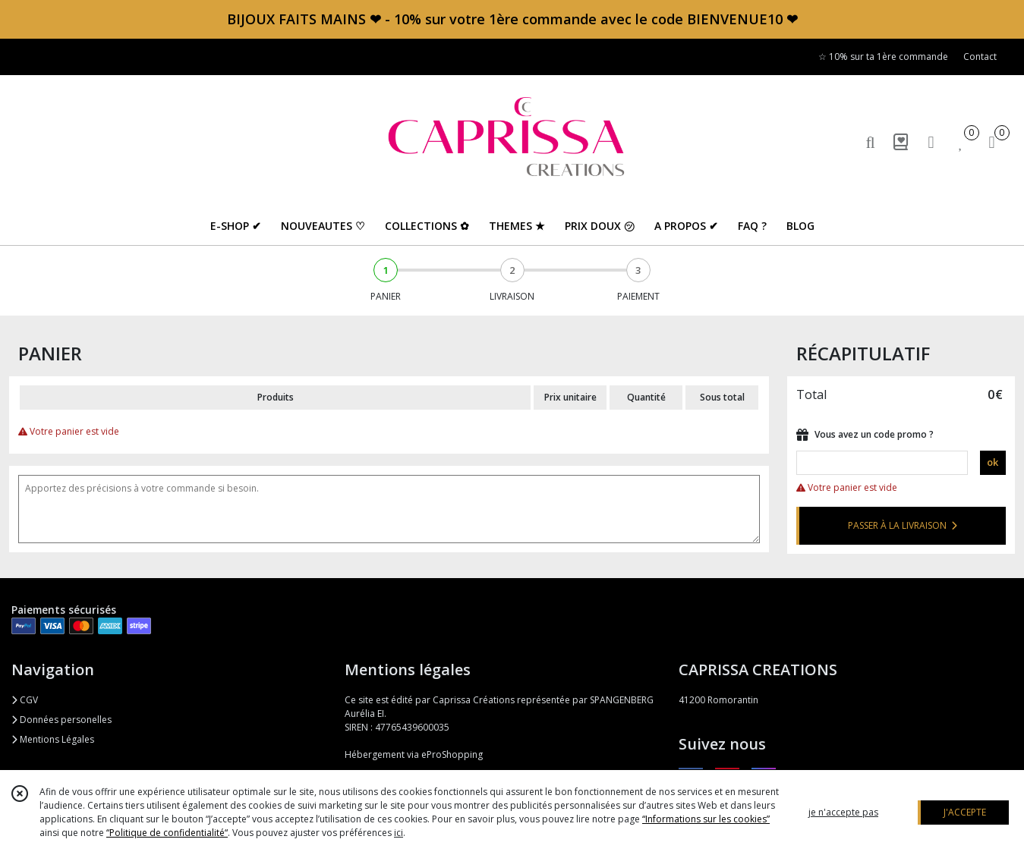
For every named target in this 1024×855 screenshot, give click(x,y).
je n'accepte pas (843, 812)
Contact (980, 56)
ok (992, 462)
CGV (24, 699)
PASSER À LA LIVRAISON (902, 525)
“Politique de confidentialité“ (167, 832)
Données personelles (61, 719)
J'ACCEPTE (965, 812)
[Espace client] (931, 141)
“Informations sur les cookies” (706, 819)
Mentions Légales (52, 739)
